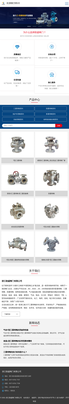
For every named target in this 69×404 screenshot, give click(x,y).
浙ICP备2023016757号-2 (47, 398)
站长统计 (26, 398)
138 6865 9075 (14, 387)
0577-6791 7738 (14, 383)
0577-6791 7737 (14, 380)
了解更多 (7, 314)
